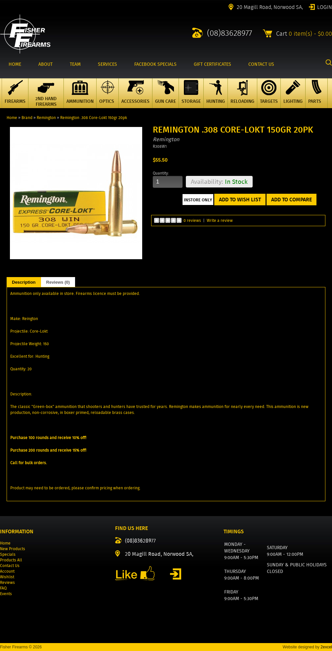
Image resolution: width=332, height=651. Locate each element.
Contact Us (10, 565)
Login (324, 6)
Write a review (220, 220)
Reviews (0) (58, 282)
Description (24, 282)
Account (7, 571)
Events (6, 593)
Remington (46, 117)
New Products (12, 548)
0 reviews (192, 220)
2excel (326, 647)
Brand (26, 117)
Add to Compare (291, 199)
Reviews (7, 582)
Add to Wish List (240, 199)
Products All (11, 560)
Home (12, 117)
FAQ (3, 588)
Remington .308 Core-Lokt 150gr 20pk (93, 117)
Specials (8, 554)
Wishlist (7, 577)
